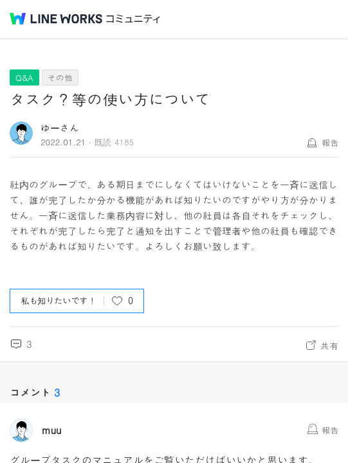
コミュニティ (133, 19)
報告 (330, 142)
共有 (329, 345)
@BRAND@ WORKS (56, 18)
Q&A (24, 77)
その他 (60, 77)
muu (51, 430)
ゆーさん (60, 127)
